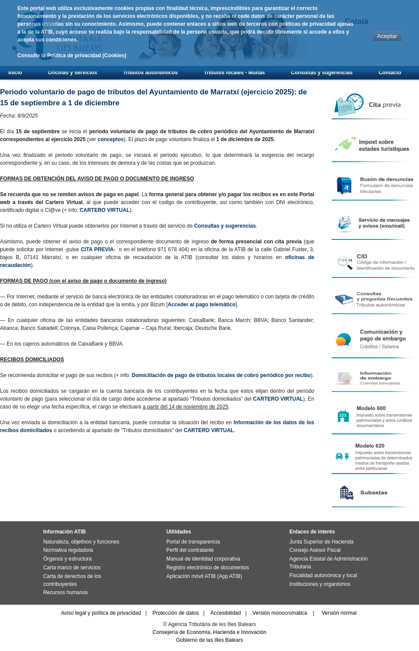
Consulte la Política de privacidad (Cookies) (71, 55)
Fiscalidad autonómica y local (323, 575)
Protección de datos (175, 613)
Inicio (15, 72)
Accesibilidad (225, 613)
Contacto (389, 72)
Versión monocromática (279, 613)
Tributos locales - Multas (234, 72)
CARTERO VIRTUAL (105, 210)
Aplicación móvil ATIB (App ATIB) (204, 576)
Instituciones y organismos (319, 584)
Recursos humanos (65, 592)
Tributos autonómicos (150, 72)
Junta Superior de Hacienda (321, 542)
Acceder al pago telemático (201, 304)
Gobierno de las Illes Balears (209, 640)
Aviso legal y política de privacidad (101, 613)
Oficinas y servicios (72, 72)
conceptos (110, 139)
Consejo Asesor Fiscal (314, 550)
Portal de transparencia (193, 542)
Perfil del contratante (190, 550)
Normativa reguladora (68, 550)
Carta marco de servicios (71, 567)
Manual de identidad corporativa (203, 559)
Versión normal (339, 613)
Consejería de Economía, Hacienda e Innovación (210, 632)
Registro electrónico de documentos (207, 567)
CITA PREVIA (97, 249)
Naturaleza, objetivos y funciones (81, 542)
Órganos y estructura (67, 559)
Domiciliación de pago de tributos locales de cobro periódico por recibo (221, 375)
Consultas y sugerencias (322, 72)
